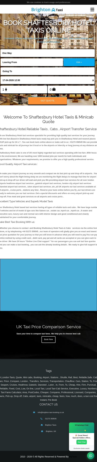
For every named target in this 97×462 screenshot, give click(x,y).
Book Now (48, 339)
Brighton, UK (50, 431)
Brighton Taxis (50, 425)
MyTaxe (73, 456)
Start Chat (82, 442)
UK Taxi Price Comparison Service (48, 326)
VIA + (79, 62)
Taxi (47, 9)
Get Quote (47, 100)
